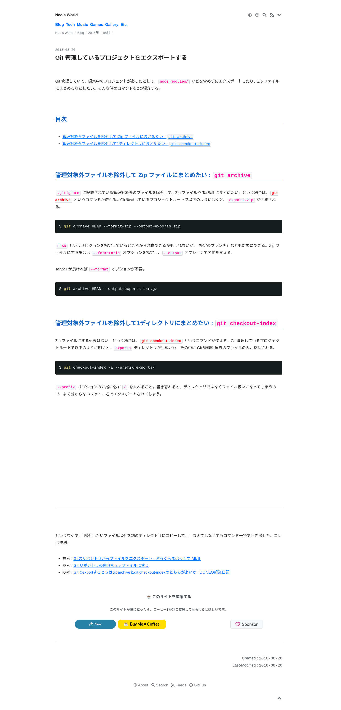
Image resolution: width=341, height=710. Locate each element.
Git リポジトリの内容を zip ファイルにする (111, 565)
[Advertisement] (172, 453)
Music (82, 24)
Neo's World (66, 15)
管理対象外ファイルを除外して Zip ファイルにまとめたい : (128, 137)
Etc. (124, 24)
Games (96, 24)
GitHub (200, 685)
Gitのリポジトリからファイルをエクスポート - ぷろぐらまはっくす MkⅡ (137, 558)
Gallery (111, 24)
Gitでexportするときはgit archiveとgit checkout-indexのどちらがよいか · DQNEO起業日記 (151, 572)
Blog (59, 24)
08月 (106, 33)
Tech (70, 24)
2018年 (93, 33)
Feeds (181, 685)
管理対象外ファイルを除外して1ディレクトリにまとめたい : (136, 144)
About (143, 685)
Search (162, 685)
